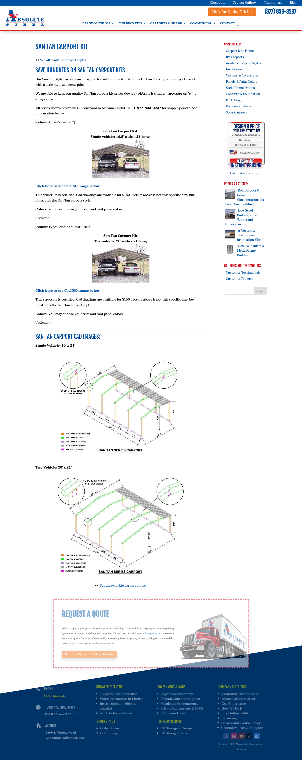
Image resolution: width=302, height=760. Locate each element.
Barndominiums (96, 24)
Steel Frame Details (240, 88)
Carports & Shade (166, 24)
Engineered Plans (238, 106)
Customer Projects (239, 278)
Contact (227, 24)
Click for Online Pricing (232, 12)
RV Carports (235, 57)
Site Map (220, 739)
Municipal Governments (179, 703)
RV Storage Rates (173, 730)
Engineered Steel (173, 712)
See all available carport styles (63, 60)
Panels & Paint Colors (241, 81)
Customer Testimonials (243, 272)
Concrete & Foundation (243, 94)
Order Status (110, 725)
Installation (234, 69)
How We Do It (231, 707)
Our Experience (233, 703)
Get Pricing (109, 730)
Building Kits (130, 24)
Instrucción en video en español (118, 705)
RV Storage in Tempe (176, 725)
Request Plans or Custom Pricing (100, 650)
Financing (228, 716)
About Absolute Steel (239, 698)
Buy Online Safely (234, 712)
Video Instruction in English (121, 698)
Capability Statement (177, 694)
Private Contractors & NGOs (182, 707)
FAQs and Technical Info (118, 694)
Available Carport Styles (243, 63)
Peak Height (235, 100)
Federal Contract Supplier (181, 698)
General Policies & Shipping (240, 725)
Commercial (201, 24)
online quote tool (151, 633)
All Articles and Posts (116, 712)
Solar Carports (236, 112)
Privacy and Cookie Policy (239, 721)
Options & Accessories (242, 75)
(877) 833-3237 (280, 11)
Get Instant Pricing (246, 171)
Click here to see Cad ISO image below (67, 186)
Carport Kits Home (240, 51)
